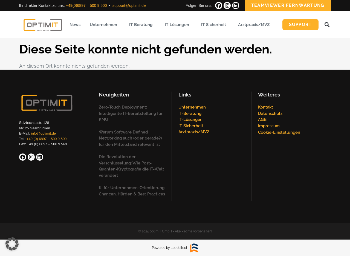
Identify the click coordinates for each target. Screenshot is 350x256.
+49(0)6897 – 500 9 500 (86, 5)
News (75, 24)
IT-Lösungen (178, 24)
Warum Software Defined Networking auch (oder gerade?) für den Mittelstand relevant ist (130, 138)
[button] (327, 24)
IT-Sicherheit (215, 24)
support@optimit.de (129, 5)
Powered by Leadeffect (169, 248)
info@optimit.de (43, 133)
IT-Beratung (142, 24)
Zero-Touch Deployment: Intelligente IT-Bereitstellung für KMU (131, 113)
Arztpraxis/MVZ (255, 24)
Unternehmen (105, 24)
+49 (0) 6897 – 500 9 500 (46, 139)
